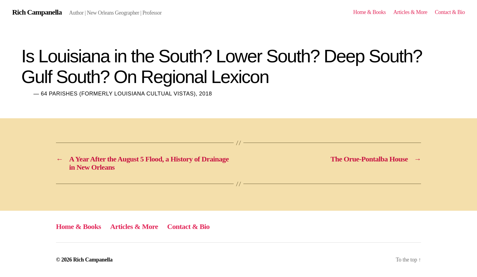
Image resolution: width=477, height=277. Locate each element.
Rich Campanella (37, 12)
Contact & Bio (450, 12)
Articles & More (410, 12)
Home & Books (369, 12)
